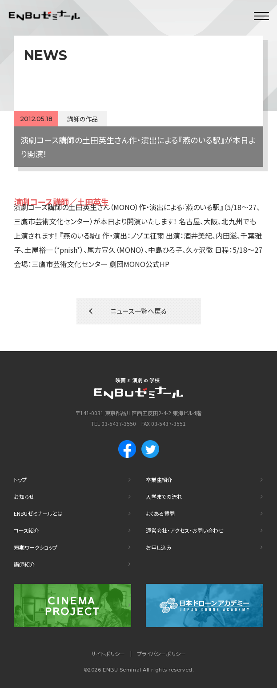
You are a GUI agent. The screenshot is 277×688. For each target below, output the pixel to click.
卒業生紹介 (159, 479)
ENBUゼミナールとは (38, 513)
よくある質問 (160, 513)
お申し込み (159, 547)
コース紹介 (26, 530)
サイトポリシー (108, 653)
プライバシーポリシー (161, 653)
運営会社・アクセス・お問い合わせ (185, 530)
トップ (20, 479)
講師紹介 (24, 564)
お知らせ (24, 496)
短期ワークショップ (35, 547)
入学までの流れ (164, 496)
